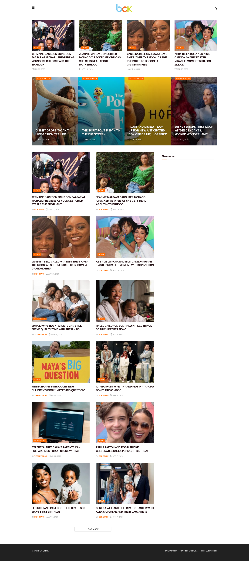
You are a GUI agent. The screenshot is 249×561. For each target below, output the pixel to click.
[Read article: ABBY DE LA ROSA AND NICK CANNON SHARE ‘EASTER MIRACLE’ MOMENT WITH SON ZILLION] (196, 35)
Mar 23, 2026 (89, 140)
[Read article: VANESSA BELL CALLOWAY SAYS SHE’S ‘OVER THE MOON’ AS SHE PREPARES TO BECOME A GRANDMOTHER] (148, 35)
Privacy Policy (170, 551)
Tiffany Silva (40, 335)
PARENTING (40, 319)
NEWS (37, 48)
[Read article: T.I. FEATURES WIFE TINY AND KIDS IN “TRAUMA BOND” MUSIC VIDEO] (125, 362)
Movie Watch (44, 78)
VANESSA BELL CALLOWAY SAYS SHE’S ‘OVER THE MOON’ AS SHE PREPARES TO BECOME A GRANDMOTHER (60, 265)
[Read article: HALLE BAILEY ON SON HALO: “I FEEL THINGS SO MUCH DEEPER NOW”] (125, 301)
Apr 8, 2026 (116, 395)
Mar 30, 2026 (42, 140)
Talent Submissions (208, 551)
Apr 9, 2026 (116, 335)
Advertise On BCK (188, 551)
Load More (93, 529)
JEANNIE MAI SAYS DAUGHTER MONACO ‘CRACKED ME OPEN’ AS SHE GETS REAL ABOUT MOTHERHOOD (121, 201)
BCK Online (43, 551)
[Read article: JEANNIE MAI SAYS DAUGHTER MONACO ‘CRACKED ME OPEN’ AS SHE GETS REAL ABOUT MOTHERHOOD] (100, 35)
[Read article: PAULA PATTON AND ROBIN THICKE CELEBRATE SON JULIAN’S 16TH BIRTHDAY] (125, 422)
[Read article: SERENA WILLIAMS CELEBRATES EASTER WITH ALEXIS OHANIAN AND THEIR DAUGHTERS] (125, 483)
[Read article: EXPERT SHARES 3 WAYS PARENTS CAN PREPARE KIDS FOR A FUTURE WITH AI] (61, 422)
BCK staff (39, 209)
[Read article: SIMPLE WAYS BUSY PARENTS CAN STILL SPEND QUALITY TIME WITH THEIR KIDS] (61, 301)
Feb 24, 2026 (135, 140)
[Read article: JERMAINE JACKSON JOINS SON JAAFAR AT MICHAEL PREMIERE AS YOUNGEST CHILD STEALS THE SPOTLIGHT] (53, 35)
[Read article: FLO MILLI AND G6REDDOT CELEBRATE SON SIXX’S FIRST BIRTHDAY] (61, 483)
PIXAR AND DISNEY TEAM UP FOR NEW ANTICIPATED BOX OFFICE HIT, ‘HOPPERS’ (147, 130)
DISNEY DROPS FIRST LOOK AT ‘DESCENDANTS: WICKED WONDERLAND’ (194, 130)
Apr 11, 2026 (38, 69)
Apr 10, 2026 (86, 69)
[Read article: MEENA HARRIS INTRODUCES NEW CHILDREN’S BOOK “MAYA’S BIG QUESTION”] (61, 362)
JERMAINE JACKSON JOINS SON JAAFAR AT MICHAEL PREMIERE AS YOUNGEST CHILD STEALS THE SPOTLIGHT (58, 201)
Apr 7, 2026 (116, 456)
